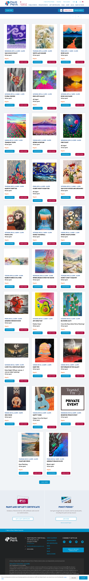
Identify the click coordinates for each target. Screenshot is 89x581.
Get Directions (30, 543)
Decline (74, 577)
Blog (72, 5)
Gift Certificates (54, 5)
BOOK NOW (23, 62)
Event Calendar (52, 538)
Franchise (59, 1)
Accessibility (27, 563)
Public (68, 10)
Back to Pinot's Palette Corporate (15, 530)
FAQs (63, 5)
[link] (78, 16)
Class (9, 10)
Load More (44, 482)
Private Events (43, 5)
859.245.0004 (30, 549)
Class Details (9, 62)
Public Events (33, 5)
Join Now (66, 519)
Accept (83, 577)
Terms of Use (13, 563)
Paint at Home (79, 5)
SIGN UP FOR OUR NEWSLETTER (73, 550)
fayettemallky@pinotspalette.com (35, 546)
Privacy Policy (20, 563)
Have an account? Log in (66, 522)
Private (78, 10)
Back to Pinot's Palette (49, 1)
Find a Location (66, 1)
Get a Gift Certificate (23, 519)
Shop (67, 5)
